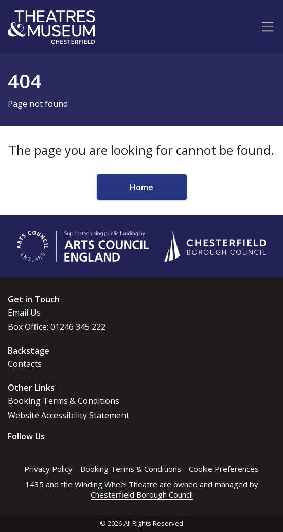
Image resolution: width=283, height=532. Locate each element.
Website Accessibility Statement (68, 415)
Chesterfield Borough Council (142, 494)
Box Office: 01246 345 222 (56, 327)
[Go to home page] (51, 27)
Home (141, 187)
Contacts (25, 364)
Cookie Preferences (224, 469)
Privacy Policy (48, 469)
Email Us (24, 312)
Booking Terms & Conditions (63, 401)
